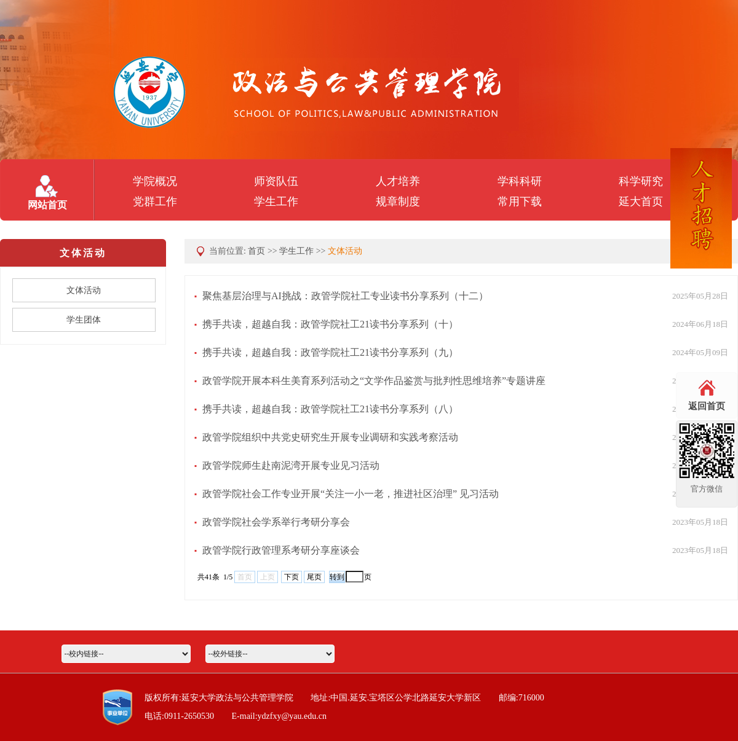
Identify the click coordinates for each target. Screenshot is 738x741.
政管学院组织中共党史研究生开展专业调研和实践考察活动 (330, 437)
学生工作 (276, 201)
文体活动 (345, 251)
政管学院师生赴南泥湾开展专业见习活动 (290, 465)
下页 (291, 577)
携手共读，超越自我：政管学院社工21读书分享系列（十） (330, 324)
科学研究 (641, 181)
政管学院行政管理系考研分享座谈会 (281, 550)
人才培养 (398, 181)
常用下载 (520, 201)
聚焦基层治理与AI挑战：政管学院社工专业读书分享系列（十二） (345, 296)
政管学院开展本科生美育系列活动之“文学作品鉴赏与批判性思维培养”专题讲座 (374, 380)
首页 (256, 251)
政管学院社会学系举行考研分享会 (276, 522)
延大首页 (641, 201)
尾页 (314, 577)
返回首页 (706, 406)
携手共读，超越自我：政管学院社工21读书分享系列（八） (330, 409)
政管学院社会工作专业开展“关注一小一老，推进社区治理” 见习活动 (350, 493)
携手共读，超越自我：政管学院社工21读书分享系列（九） (330, 352)
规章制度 (398, 201)
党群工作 (155, 201)
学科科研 (520, 181)
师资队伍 (276, 181)
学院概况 (155, 181)
